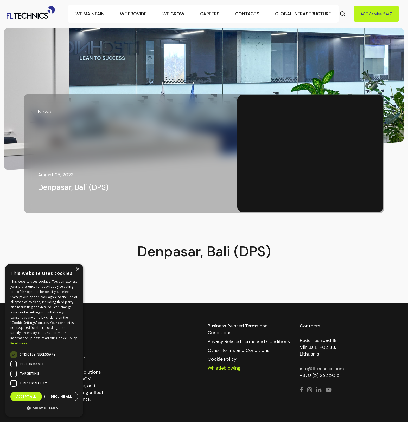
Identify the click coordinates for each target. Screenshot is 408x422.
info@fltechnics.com (322, 368)
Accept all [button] (26, 396)
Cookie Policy (222, 359)
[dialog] (44, 340)
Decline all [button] (61, 396)
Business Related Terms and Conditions (238, 329)
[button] (44, 408)
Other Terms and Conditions (238, 350)
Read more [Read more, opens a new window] (19, 343)
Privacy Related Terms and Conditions (249, 341)
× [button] (77, 269)
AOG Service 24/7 (376, 13)
